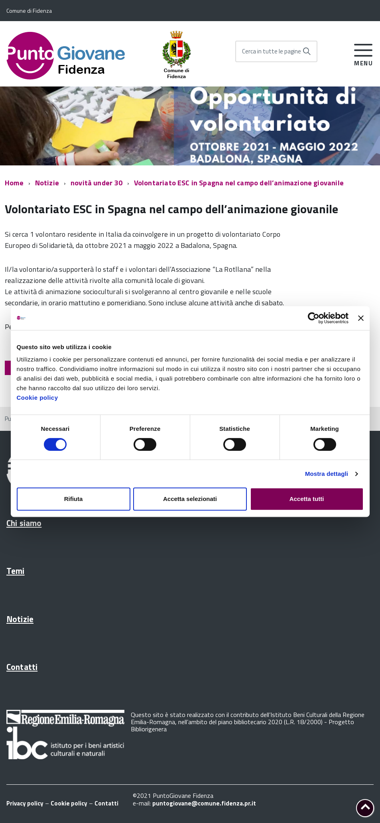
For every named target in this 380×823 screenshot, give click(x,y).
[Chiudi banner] (361, 318)
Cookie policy (37, 397)
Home (14, 182)
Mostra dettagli (326, 473)
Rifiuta (73, 498)
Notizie (47, 182)
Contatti (21, 666)
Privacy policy (24, 803)
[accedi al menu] (363, 53)
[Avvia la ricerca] (307, 51)
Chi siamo (23, 523)
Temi (15, 570)
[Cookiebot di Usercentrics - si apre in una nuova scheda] (313, 318)
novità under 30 (96, 182)
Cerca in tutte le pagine (271, 51)
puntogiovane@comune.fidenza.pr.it (204, 803)
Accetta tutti (306, 498)
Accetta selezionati (190, 498)
